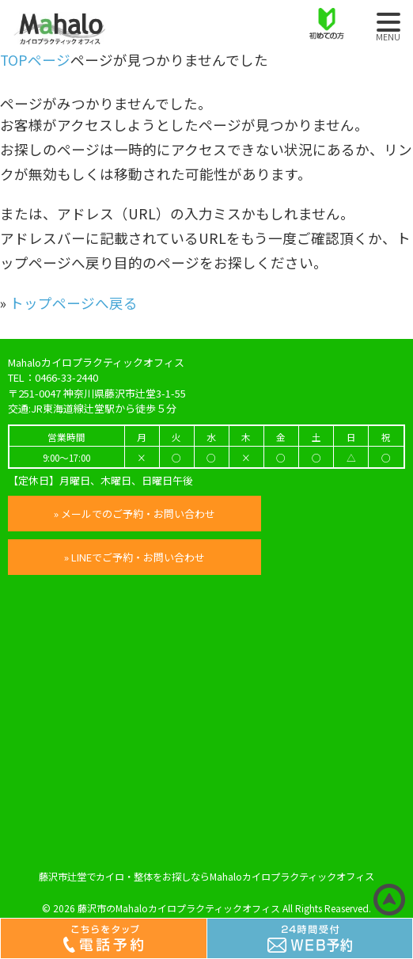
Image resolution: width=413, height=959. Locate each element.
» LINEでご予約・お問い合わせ (134, 557)
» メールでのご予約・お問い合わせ (134, 513)
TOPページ (35, 60)
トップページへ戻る (73, 303)
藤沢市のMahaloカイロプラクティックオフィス (179, 908)
